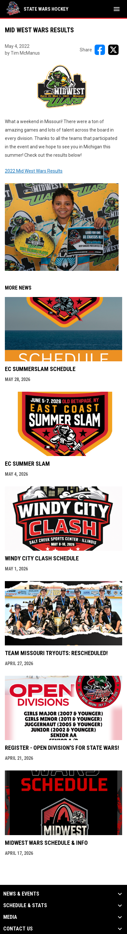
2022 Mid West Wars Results (62, 219)
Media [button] (10, 917)
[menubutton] (117, 9)
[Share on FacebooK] (100, 50)
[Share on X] (113, 50)
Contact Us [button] (18, 928)
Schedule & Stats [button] (25, 905)
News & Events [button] (21, 894)
